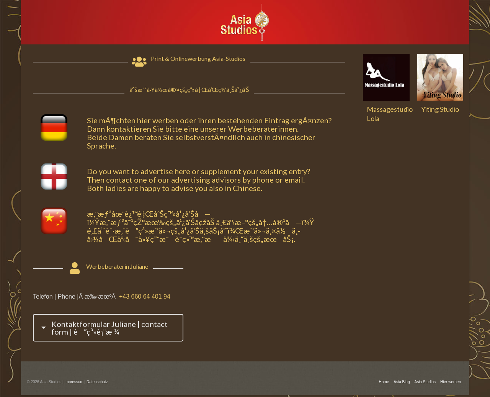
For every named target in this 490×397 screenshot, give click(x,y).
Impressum (73, 382)
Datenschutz (97, 382)
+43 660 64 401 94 (144, 296)
